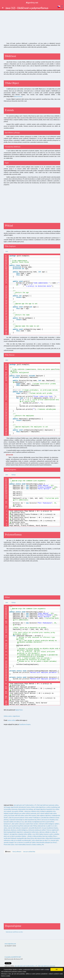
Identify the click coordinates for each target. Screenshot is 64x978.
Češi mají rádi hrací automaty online (47, 805)
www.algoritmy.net (10, 941)
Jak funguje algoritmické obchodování (15, 807)
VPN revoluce (32, 815)
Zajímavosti (47, 966)
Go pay (44, 828)
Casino (28, 807)
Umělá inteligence (22, 830)
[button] (2, 7)
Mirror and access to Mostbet (46, 820)
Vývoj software (16, 851)
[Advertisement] (32, 27)
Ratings (31, 809)
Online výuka (35, 807)
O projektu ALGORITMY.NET (13, 955)
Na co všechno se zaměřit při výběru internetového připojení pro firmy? (36, 842)
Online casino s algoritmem (12, 716)
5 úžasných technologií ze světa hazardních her (22, 820)
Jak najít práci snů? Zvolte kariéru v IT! (25, 805)
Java (6, 251)
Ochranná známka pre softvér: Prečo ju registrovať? (43, 830)
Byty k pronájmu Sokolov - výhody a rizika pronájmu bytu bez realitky (32, 836)
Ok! (57, 969)
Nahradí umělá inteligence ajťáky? (49, 824)
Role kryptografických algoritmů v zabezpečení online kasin (21, 832)
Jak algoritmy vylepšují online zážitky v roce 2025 (24, 834)
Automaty (14, 809)
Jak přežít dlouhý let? (35, 828)
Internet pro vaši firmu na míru (14, 932)
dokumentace (18, 96)
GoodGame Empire (24, 724)
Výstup (14, 475)
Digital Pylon (19, 710)
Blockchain (7, 830)
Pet (43, 844)
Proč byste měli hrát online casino (18, 815)
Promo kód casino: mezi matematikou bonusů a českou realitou (22, 844)
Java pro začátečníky (29, 851)
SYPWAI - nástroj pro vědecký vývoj (29, 811)
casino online (11, 720)
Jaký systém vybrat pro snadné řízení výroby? (25, 824)
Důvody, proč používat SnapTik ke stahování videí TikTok (20, 826)
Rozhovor (13, 830)
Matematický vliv (23, 809)
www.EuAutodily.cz (37, 966)
